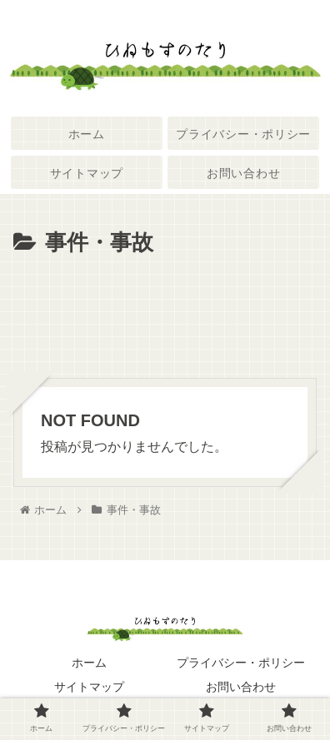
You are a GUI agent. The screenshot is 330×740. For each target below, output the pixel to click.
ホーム (89, 662)
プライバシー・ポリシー (241, 662)
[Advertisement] (165, 312)
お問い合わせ (241, 686)
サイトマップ (89, 686)
